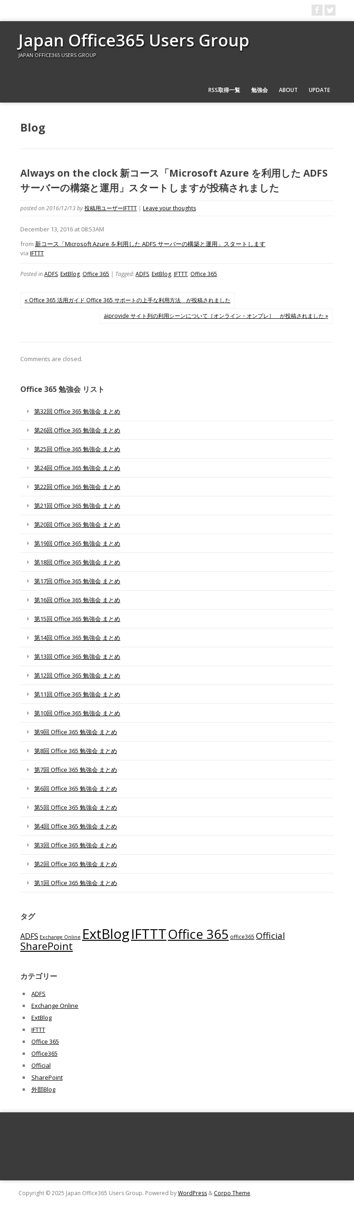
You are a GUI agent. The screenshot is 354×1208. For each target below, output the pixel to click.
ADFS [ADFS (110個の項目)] (29, 936)
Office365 (44, 1053)
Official (41, 1065)
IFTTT (37, 253)
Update (319, 90)
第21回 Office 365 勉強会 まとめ (77, 505)
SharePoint (47, 1077)
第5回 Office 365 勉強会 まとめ (75, 807)
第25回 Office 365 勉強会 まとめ (77, 449)
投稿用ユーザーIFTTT (110, 208)
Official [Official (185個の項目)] (270, 936)
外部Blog (43, 1089)
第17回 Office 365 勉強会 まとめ (77, 581)
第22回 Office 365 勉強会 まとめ (77, 487)
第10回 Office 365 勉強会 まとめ (77, 713)
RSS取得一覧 (224, 90)
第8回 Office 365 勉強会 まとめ (75, 751)
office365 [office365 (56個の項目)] (242, 936)
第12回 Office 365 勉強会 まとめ (77, 675)
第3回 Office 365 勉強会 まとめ (75, 845)
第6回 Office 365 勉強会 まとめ (75, 788)
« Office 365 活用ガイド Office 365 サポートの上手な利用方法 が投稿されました (127, 300)
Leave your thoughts (169, 208)
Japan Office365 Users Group (133, 40)
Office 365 (96, 274)
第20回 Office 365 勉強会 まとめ (77, 524)
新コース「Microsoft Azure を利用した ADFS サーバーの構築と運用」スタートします (150, 244)
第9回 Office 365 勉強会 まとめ (75, 732)
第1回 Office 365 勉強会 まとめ (75, 883)
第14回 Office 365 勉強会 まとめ (77, 637)
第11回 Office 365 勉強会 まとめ (77, 694)
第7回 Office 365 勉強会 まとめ (75, 769)
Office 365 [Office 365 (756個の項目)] (198, 934)
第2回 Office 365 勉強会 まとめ (75, 864)
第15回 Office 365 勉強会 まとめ (77, 619)
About (288, 90)
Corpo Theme (232, 1193)
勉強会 (259, 90)
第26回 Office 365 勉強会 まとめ (77, 430)
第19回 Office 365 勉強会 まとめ (77, 543)
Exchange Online (54, 1005)
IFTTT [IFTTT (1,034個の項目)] (148, 934)
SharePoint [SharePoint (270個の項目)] (46, 946)
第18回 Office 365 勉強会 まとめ (77, 562)
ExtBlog (70, 274)
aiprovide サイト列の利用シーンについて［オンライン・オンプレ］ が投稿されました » (216, 316)
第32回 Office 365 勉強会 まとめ (77, 411)
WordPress (192, 1193)
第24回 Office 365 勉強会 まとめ (77, 468)
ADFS (51, 274)
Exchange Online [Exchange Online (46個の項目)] (60, 937)
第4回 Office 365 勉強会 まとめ (75, 826)
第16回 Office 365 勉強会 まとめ (77, 600)
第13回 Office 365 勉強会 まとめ (77, 656)
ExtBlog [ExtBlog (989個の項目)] (106, 934)
